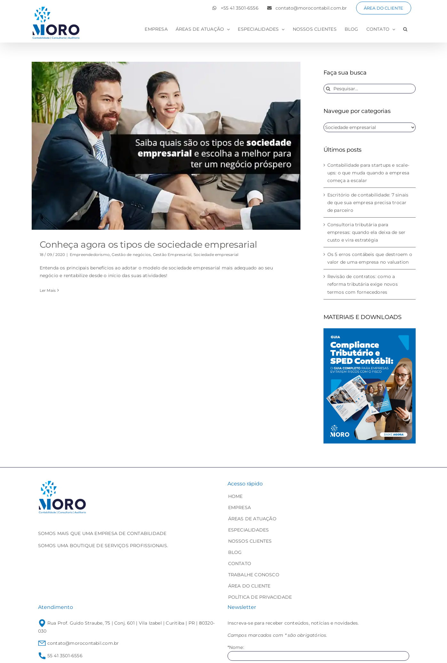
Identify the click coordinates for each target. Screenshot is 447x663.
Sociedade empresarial (216, 254)
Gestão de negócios (131, 254)
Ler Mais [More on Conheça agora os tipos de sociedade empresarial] (48, 290)
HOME (235, 496)
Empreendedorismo (90, 254)
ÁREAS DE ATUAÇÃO (252, 519)
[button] (405, 29)
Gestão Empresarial (172, 254)
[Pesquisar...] (369, 88)
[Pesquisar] (328, 88)
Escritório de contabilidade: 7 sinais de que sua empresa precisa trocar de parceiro (368, 202)
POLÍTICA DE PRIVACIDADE (260, 597)
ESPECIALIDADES (248, 530)
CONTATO (239, 563)
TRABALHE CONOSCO (253, 575)
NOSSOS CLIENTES (250, 541)
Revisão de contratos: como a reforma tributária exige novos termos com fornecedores (362, 284)
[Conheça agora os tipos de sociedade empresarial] (166, 146)
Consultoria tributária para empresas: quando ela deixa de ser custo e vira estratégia (366, 232)
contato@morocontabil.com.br (78, 643)
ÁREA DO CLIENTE (249, 586)
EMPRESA (239, 507)
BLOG (235, 552)
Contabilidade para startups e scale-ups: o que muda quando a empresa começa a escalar (368, 172)
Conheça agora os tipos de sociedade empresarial (148, 244)
